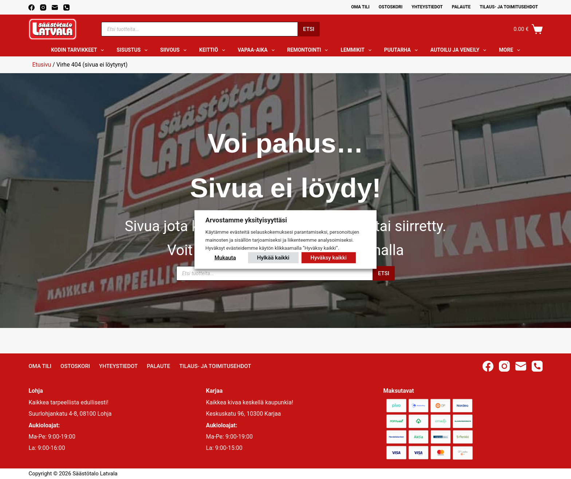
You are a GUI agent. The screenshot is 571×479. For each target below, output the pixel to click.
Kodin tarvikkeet (79, 50)
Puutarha (402, 50)
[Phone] (66, 7)
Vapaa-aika (257, 50)
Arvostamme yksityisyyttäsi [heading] (246, 220)
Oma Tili (360, 6)
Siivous (174, 50)
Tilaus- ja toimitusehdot (509, 6)
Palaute (461, 6)
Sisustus (133, 50)
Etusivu (41, 64)
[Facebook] (31, 7)
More (511, 50)
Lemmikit (357, 50)
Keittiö (213, 50)
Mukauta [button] (225, 257)
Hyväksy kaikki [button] (329, 257)
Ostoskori (391, 6)
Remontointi (309, 50)
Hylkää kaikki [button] (273, 257)
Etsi (308, 29)
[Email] (55, 7)
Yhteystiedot (426, 6)
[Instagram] (43, 7)
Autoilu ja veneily (459, 50)
